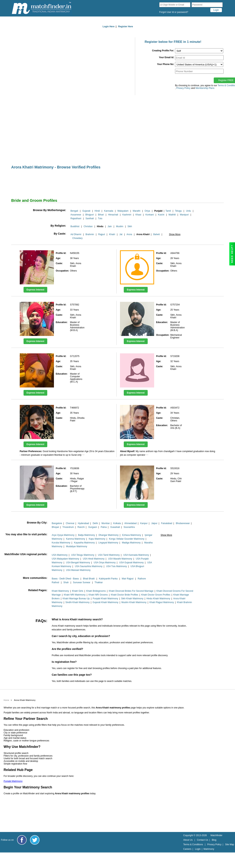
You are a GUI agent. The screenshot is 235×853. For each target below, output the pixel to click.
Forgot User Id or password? (173, 12)
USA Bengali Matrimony (78, 562)
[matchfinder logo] (41, 8)
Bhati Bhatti (89, 578)
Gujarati (86, 211)
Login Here (108, 26)
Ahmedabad (130, 523)
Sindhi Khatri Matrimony (77, 602)
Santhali (89, 218)
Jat (120, 234)
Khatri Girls (77, 591)
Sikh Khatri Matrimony (132, 598)
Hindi (97, 211)
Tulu (100, 218)
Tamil (168, 211)
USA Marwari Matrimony (78, 570)
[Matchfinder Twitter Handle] (34, 840)
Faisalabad (166, 523)
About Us (187, 840)
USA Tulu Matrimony (116, 566)
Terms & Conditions (193, 844)
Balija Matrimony (86, 535)
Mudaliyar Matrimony (76, 546)
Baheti (156, 234)
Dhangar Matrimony (108, 535)
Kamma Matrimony (75, 539)
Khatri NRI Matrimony (75, 594)
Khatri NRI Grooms (98, 594)
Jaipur (154, 523)
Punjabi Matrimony (13, 781)
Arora (129, 234)
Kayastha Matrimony (84, 542)
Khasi (138, 214)
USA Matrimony (60, 555)
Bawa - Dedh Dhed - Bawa (65, 578)
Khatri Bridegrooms (96, 591)
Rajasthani (75, 218)
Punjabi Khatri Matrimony (105, 598)
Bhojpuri (89, 214)
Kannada (108, 211)
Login (197, 849)
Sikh (130, 226)
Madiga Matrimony (131, 542)
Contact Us (202, 840)
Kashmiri (126, 214)
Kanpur (144, 523)
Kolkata (117, 523)
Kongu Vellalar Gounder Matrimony (126, 539)
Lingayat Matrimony (108, 542)
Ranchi (80, 527)
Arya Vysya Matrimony (63, 535)
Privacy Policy (214, 844)
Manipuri (184, 214)
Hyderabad (83, 523)
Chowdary (77, 238)
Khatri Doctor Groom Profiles (155, 594)
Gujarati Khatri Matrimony (105, 602)
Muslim (119, 226)
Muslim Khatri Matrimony (133, 602)
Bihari (101, 214)
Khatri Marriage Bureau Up (76, 598)
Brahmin (89, 234)
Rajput (101, 234)
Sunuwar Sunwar (81, 582)
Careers (187, 849)
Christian (88, 226)
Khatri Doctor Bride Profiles (124, 594)
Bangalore (57, 523)
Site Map (229, 844)
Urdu (188, 211)
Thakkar (99, 582)
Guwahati (115, 527)
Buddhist (74, 226)
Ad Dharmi (75, 234)
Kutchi (161, 214)
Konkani (149, 214)
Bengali (74, 211)
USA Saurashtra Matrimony (88, 566)
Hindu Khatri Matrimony (158, 598)
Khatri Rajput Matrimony (161, 602)
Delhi (95, 523)
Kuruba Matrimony (61, 542)
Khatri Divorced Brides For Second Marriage (131, 591)
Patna (104, 527)
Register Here (125, 26)
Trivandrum (68, 527)
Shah (66, 582)
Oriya (147, 211)
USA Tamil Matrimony (109, 555)
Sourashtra (129, 527)
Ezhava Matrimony (131, 535)
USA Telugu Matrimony (82, 555)
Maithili (172, 214)
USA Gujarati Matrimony (131, 562)
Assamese (75, 214)
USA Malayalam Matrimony (65, 558)
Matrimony (208, 849)
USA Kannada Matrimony (136, 555)
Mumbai (106, 523)
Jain (110, 226)
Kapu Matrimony (97, 539)
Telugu (178, 211)
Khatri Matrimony (60, 591)
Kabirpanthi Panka (108, 578)
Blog (214, 840)
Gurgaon (92, 527)
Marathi (136, 211)
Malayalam (123, 211)
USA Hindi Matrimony (93, 558)
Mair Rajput (127, 578)
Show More (175, 234)
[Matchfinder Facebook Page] (22, 840)
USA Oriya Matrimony (105, 562)
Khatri (112, 234)
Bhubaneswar (183, 523)
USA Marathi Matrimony (120, 558)
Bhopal (55, 527)
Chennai (70, 523)
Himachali (113, 214)
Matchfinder (216, 835)
